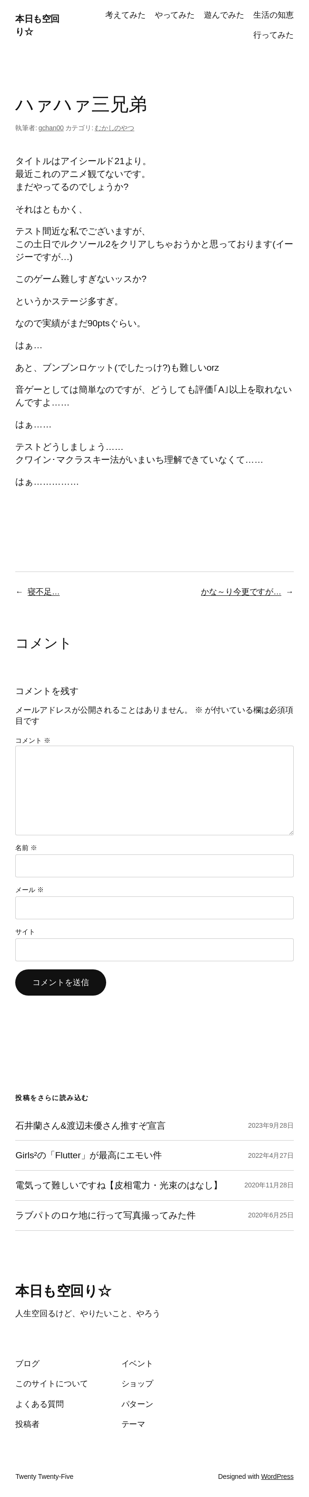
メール (29, 890)
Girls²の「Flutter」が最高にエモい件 (88, 1155)
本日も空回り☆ (63, 1291)
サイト (25, 932)
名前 (26, 848)
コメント (32, 740)
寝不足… (44, 591)
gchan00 (51, 128)
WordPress (277, 1476)
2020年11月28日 (268, 1185)
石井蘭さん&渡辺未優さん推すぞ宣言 (90, 1126)
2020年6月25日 (271, 1215)
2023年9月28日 (271, 1125)
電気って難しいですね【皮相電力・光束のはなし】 (118, 1185)
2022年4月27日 (271, 1155)
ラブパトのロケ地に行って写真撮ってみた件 (105, 1215)
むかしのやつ (114, 128)
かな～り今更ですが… (241, 591)
